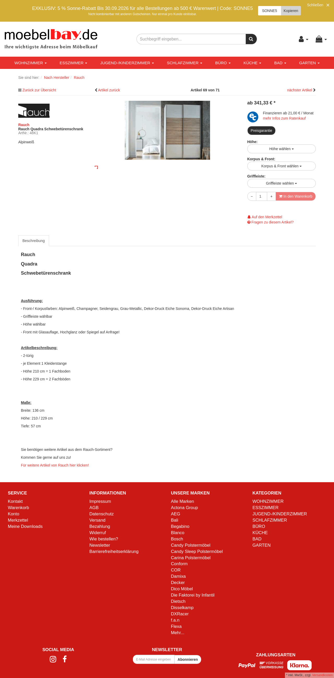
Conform (179, 563)
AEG (175, 513)
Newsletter (100, 545)
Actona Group (184, 507)
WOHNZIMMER (30, 63)
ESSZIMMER (73, 63)
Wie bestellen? (104, 538)
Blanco (177, 532)
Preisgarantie (261, 130)
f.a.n (175, 620)
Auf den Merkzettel (264, 217)
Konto (13, 513)
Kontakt (15, 501)
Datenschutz (102, 513)
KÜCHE (252, 63)
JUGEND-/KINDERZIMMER (127, 63)
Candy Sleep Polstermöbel (197, 551)
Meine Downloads (25, 526)
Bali (174, 520)
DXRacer (180, 613)
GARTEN (309, 63)
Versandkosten (322, 675)
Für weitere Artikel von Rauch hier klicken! (55, 465)
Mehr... (177, 632)
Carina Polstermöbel (191, 557)
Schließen (315, 5)
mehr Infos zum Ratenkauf (284, 118)
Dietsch (178, 601)
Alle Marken (182, 501)
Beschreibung (33, 241)
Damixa (178, 576)
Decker (178, 582)
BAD (280, 63)
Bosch (177, 538)
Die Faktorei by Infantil (192, 595)
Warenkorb (18, 507)
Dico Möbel (182, 588)
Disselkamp (182, 607)
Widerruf (98, 532)
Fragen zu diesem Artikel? (270, 222)
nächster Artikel (300, 90)
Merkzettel (18, 520)
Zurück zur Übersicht (39, 90)
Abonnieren (188, 659)
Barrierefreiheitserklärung (114, 551)
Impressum (100, 501)
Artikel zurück (109, 90)
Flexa (176, 626)
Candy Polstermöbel (190, 545)
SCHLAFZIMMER (184, 63)
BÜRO (223, 63)
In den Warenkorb (295, 196)
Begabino (180, 526)
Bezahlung (100, 526)
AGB (94, 507)
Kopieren (291, 11)
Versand (98, 520)
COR (176, 570)
